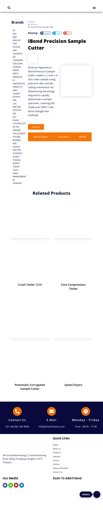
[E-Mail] (51, 411)
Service (56, 460)
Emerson (34, 24)
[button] (8, 7)
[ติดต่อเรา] (96, 494)
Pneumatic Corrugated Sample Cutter (30, 387)
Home (55, 445)
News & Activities (60, 468)
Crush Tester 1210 (30, 284)
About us (57, 448)
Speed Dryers (73, 385)
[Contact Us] (17, 411)
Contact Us (17, 420)
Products (57, 452)
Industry (56, 456)
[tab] (40, 137)
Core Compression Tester (73, 286)
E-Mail (51, 420)
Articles (56, 464)
